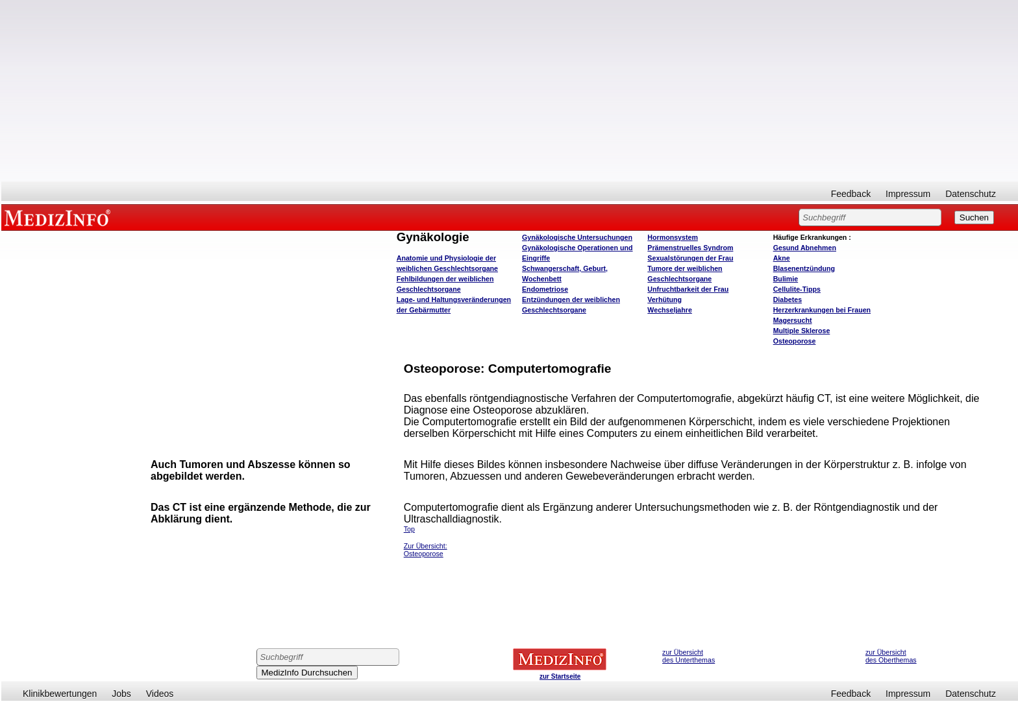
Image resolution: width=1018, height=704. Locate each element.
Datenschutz (970, 194)
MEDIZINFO (59, 217)
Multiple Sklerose (801, 330)
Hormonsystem (672, 237)
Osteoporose (794, 341)
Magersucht (792, 320)
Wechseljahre (669, 310)
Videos (160, 693)
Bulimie (786, 279)
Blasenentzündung (804, 268)
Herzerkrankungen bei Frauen (822, 310)
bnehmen (804, 248)
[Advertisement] (509, 91)
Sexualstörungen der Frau (690, 258)
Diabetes (787, 299)
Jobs (121, 693)
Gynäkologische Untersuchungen (577, 237)
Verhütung (664, 299)
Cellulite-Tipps (797, 289)
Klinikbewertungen (60, 693)
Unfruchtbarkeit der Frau (687, 289)
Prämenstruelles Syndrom (690, 248)
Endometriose (545, 289)
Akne (781, 258)
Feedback (851, 194)
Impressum (908, 194)
